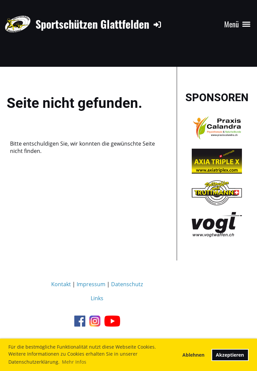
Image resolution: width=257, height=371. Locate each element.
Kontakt (61, 284)
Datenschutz (127, 284)
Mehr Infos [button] (74, 362)
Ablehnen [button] (193, 355)
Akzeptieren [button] (230, 355)
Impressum (91, 284)
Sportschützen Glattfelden (92, 24)
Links (97, 298)
